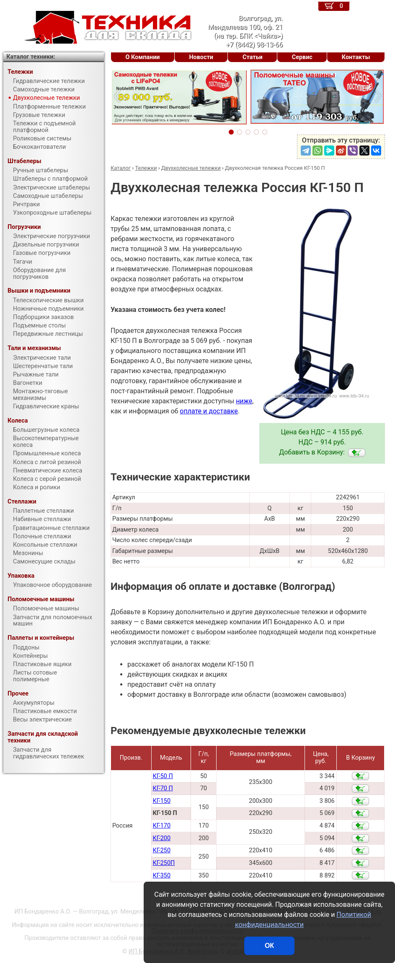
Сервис (302, 57)
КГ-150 (161, 801)
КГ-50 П (162, 776)
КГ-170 (161, 825)
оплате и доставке (209, 411)
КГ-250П (163, 863)
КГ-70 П (162, 788)
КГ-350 (161, 875)
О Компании (143, 57)
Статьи (253, 57)
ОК (269, 945)
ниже (244, 401)
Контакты (356, 57)
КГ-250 (161, 850)
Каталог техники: (30, 56)
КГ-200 (161, 838)
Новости (201, 57)
